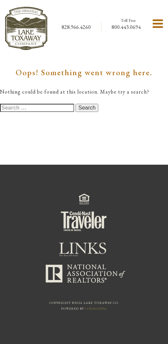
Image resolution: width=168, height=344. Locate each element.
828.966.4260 (76, 27)
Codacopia (96, 308)
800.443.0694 (126, 27)
